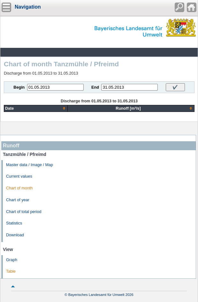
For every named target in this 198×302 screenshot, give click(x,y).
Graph (11, 260)
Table (11, 271)
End (95, 87)
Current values (19, 176)
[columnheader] (36, 108)
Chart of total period (24, 212)
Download (15, 235)
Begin (19, 87)
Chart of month (19, 188)
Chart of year (17, 200)
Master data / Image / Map (29, 165)
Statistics (14, 223)
